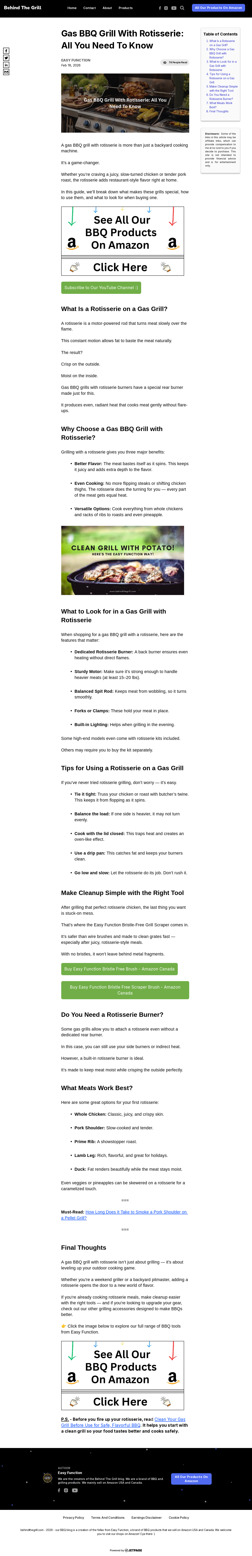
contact (89, 8)
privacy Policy (73, 1518)
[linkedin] (6, 65)
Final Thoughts (219, 111)
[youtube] (175, 7)
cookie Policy (179, 1518)
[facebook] (161, 7)
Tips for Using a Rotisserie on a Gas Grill (221, 78)
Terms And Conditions (108, 1518)
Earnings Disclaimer (147, 1518)
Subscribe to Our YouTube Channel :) (101, 287)
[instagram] (167, 7)
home (72, 8)
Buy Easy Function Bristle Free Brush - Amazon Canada (119, 968)
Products (125, 8)
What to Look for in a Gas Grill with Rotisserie (223, 66)
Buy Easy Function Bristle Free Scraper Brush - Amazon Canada (125, 989)
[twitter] (6, 58)
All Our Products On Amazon (218, 8)
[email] (6, 72)
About (107, 8)
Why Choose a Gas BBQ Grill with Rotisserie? (221, 53)
